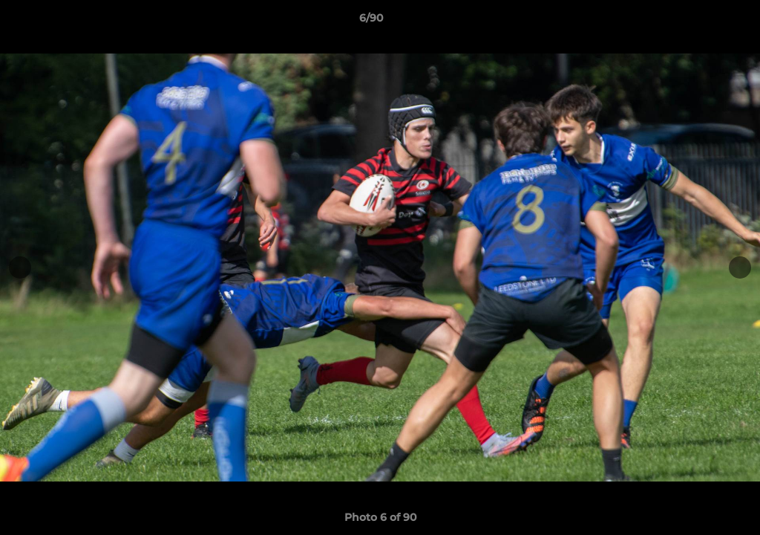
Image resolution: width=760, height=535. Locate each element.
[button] (698, 21)
